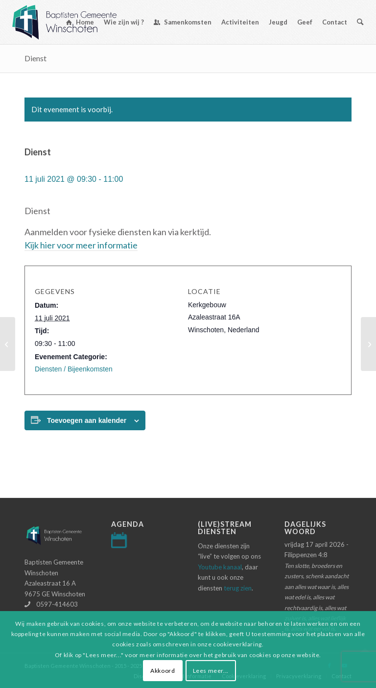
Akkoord (162, 670)
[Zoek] (360, 22)
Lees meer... (211, 670)
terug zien (238, 588)
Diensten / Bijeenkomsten (74, 369)
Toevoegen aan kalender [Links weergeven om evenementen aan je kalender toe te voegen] (86, 420)
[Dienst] (368, 344)
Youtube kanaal (220, 567)
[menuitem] (80, 22)
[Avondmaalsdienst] (7, 344)
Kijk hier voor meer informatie (81, 245)
